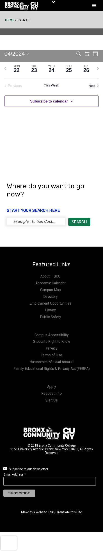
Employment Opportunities (50, 303)
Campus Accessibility (51, 335)
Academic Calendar (50, 283)
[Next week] (98, 68)
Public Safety (50, 317)
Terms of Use (51, 355)
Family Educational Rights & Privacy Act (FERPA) (52, 368)
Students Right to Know (51, 341)
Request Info (51, 393)
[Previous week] (5, 68)
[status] (36, 221)
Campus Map (50, 290)
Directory (50, 296)
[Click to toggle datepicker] (17, 54)
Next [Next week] (94, 86)
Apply (51, 387)
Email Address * (14, 474)
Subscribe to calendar (49, 101)
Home (9, 20)
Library (50, 310)
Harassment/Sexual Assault (52, 362)
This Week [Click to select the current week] (51, 85)
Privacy (51, 348)
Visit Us (51, 400)
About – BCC (50, 276)
